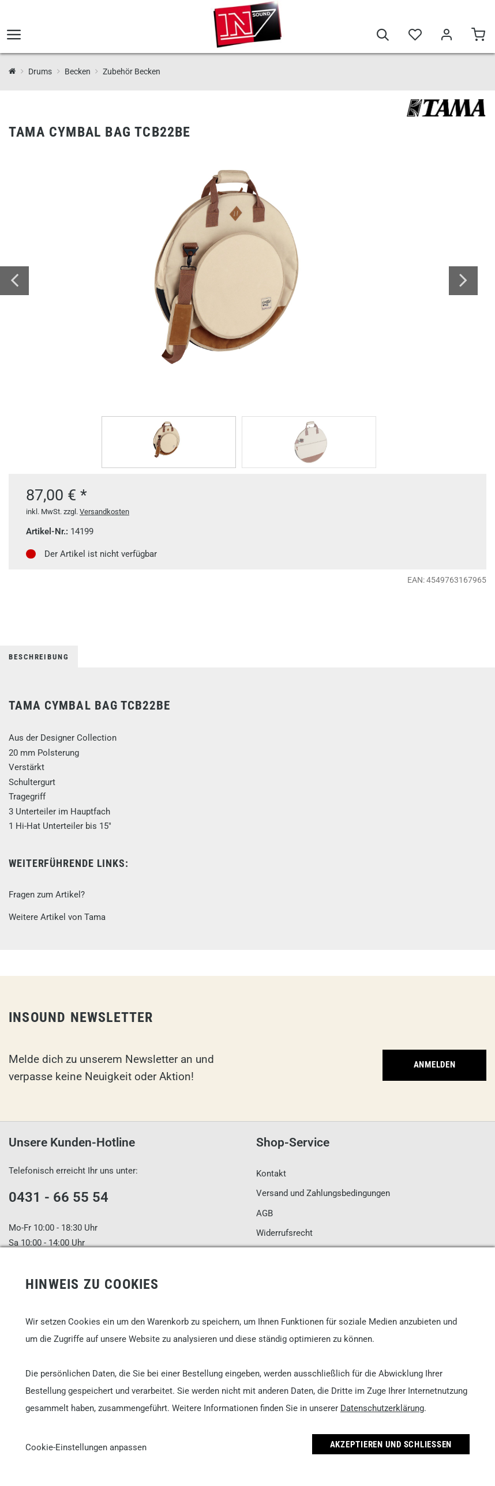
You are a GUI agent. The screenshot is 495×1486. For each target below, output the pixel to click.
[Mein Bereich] (446, 36)
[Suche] (383, 36)
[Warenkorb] (478, 36)
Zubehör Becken (131, 71)
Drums (40, 71)
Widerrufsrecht (284, 1233)
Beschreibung (39, 657)
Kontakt (271, 1173)
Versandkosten (104, 511)
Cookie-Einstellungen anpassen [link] (86, 1447)
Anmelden (435, 1064)
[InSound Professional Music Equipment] (12, 72)
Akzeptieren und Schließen (391, 1444)
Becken (78, 71)
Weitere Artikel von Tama (57, 917)
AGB (264, 1213)
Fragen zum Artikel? (47, 894)
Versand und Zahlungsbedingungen (323, 1193)
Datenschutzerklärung (382, 1408)
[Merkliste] (414, 36)
